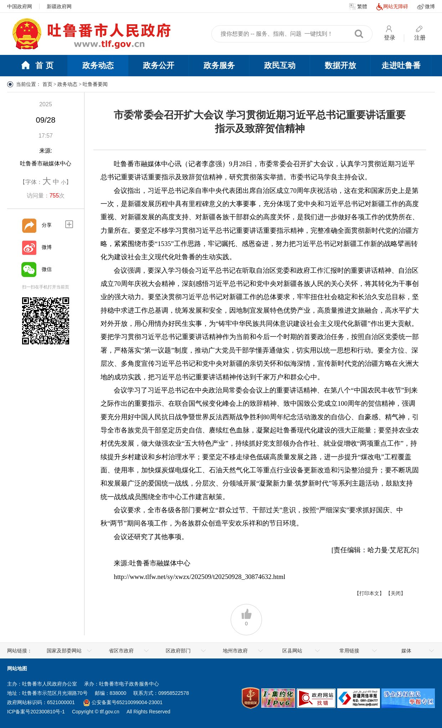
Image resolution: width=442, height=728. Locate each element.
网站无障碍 (392, 6)
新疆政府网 (59, 6)
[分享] (28, 225)
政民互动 (279, 65)
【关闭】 (396, 593)
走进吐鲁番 (401, 65)
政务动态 (98, 65)
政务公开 (158, 65)
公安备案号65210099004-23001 (123, 702)
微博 (426, 6)
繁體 (358, 6)
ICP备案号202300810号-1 (36, 711)
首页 (47, 84)
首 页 (37, 66)
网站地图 (17, 668)
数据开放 (340, 65)
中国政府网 (19, 6)
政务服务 (219, 65)
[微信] (28, 269)
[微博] (28, 247)
